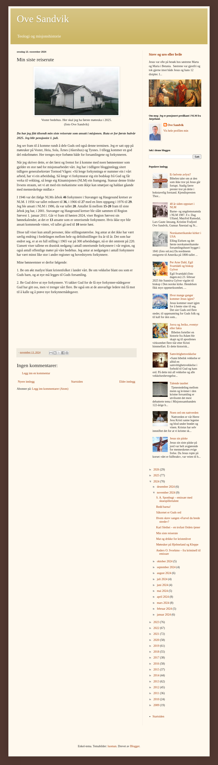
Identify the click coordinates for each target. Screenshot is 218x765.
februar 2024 (165, 608)
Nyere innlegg (26, 381)
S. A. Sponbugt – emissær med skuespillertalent (174, 499)
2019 (156, 645)
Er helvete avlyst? (180, 174)
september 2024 (166, 567)
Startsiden (77, 381)
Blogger (134, 746)
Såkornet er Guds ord (168, 512)
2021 (156, 633)
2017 (156, 657)
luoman (112, 746)
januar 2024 (164, 614)
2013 (156, 681)
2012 (156, 687)
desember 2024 (166, 486)
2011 (156, 693)
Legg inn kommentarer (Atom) (50, 388)
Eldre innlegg (127, 381)
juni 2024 (163, 585)
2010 (156, 699)
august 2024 (164, 573)
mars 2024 (163, 602)
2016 (156, 663)
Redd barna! (163, 506)
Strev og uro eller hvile (165, 54)
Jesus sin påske (179, 438)
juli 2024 (162, 579)
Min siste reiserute (167, 533)
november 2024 (166, 492)
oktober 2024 (165, 561)
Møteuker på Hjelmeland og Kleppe (177, 544)
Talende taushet (179, 383)
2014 (156, 675)
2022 (156, 628)
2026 (156, 469)
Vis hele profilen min (176, 130)
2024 (156, 481)
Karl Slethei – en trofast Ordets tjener (178, 527)
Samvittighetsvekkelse (183, 354)
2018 (156, 651)
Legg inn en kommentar (36, 373)
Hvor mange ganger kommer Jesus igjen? (182, 297)
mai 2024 (163, 590)
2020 (156, 640)
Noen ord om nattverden (184, 412)
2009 (156, 705)
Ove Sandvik (43, 18)
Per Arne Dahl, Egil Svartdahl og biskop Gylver (181, 266)
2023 (156, 622)
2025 (156, 475)
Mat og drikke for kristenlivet (173, 538)
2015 (156, 669)
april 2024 (163, 596)
